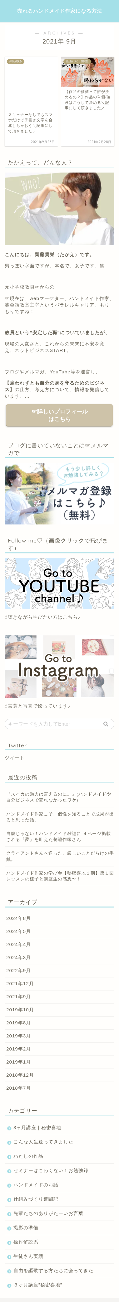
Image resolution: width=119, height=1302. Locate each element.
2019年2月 (18, 1025)
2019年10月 (20, 986)
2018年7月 (18, 1065)
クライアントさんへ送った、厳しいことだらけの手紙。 (60, 833)
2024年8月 (18, 895)
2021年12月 (20, 960)
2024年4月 (18, 921)
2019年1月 (18, 1038)
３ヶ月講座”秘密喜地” (37, 1261)
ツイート (15, 734)
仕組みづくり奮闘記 (35, 1176)
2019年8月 (18, 999)
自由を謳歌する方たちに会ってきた (53, 1247)
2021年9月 (18, 973)
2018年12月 (20, 1052)
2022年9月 (18, 947)
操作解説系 (25, 1218)
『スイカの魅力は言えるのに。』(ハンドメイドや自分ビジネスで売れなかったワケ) (58, 774)
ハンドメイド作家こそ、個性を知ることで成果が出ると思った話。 (60, 793)
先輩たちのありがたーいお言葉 (48, 1190)
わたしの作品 (28, 1133)
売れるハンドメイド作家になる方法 (59, 11)
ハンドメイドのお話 (35, 1161)
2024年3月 (18, 934)
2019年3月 (18, 1012)
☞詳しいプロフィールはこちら (60, 392)
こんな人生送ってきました (43, 1118)
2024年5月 (18, 908)
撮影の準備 (25, 1204)
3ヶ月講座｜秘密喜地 (37, 1104)
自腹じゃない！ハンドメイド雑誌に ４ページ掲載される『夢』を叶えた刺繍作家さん (58, 813)
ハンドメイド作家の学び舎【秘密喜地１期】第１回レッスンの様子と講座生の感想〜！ (60, 853)
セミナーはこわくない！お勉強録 (50, 1147)
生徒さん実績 (28, 1233)
